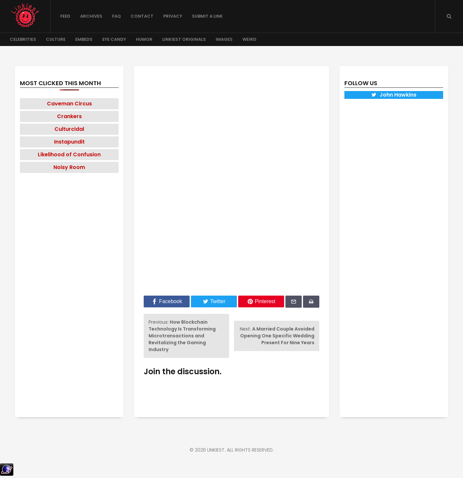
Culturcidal (69, 129)
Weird (249, 39)
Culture (55, 39)
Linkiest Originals (184, 39)
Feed (65, 16)
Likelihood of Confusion (69, 154)
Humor (144, 39)
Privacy (172, 16)
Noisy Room (69, 167)
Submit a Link (207, 16)
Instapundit (69, 142)
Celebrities (23, 39)
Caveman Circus (69, 103)
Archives (91, 16)
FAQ (116, 16)
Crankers (69, 116)
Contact (142, 16)
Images (224, 39)
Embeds (84, 39)
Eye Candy (114, 39)
